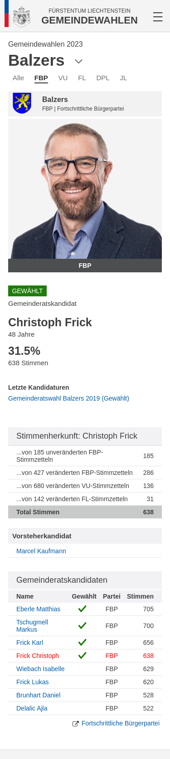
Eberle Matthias (38, 609)
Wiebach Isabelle (40, 668)
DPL (103, 78)
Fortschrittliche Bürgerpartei (121, 723)
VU (63, 78)
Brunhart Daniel (38, 695)
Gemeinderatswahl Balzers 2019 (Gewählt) (68, 398)
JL (123, 78)
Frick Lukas (32, 682)
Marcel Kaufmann (41, 551)
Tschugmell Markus (32, 626)
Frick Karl (29, 642)
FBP (41, 78)
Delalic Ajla (31, 708)
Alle (18, 78)
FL (82, 78)
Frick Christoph (37, 655)
